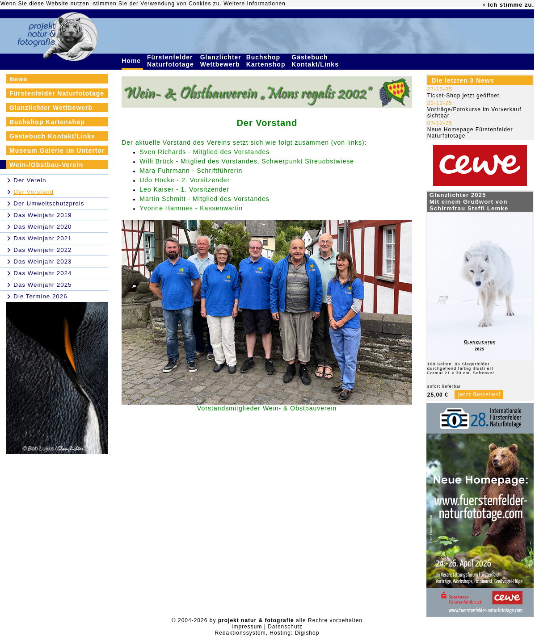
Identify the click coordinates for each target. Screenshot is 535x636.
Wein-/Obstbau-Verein (46, 164)
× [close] (484, 5)
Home (132, 60)
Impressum (247, 626)
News (18, 79)
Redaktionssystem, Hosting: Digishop (267, 633)
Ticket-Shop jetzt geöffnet (463, 95)
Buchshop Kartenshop (267, 61)
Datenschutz (285, 626)
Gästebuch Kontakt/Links (316, 61)
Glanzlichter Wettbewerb (221, 61)
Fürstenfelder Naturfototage (171, 61)
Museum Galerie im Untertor (57, 150)
